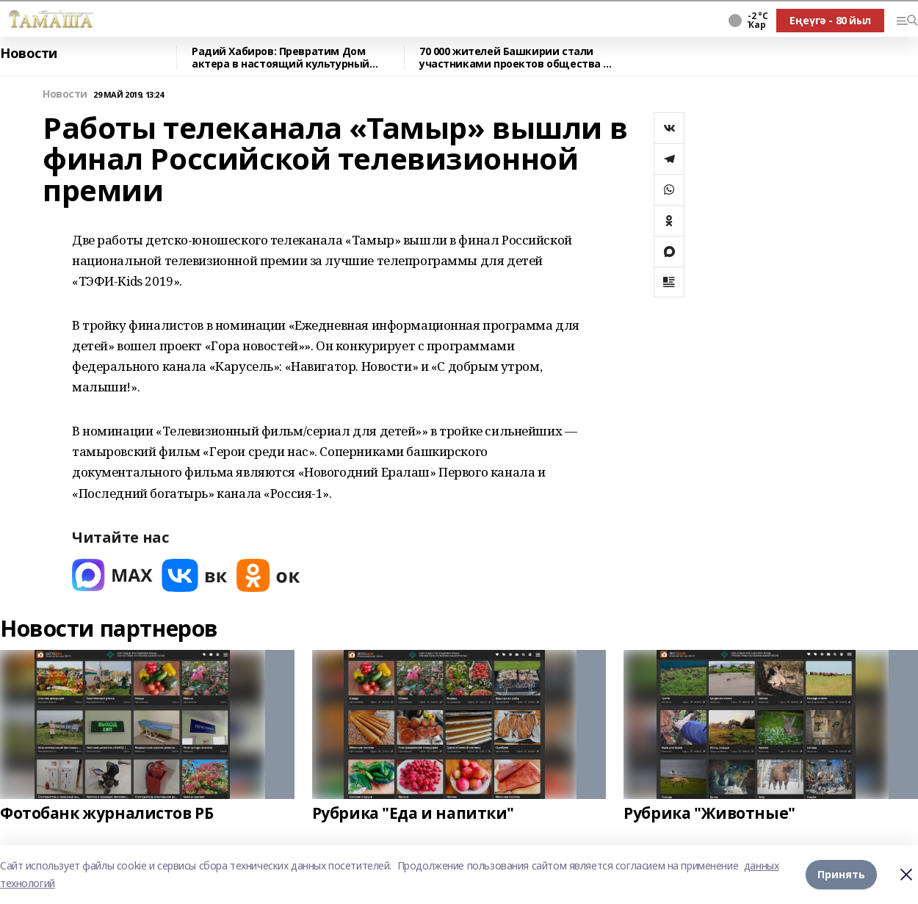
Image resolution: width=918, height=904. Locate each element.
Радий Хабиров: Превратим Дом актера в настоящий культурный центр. (280, 58)
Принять (841, 874)
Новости (28, 54)
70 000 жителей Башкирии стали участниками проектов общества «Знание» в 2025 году (511, 58)
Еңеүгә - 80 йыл (830, 20)
